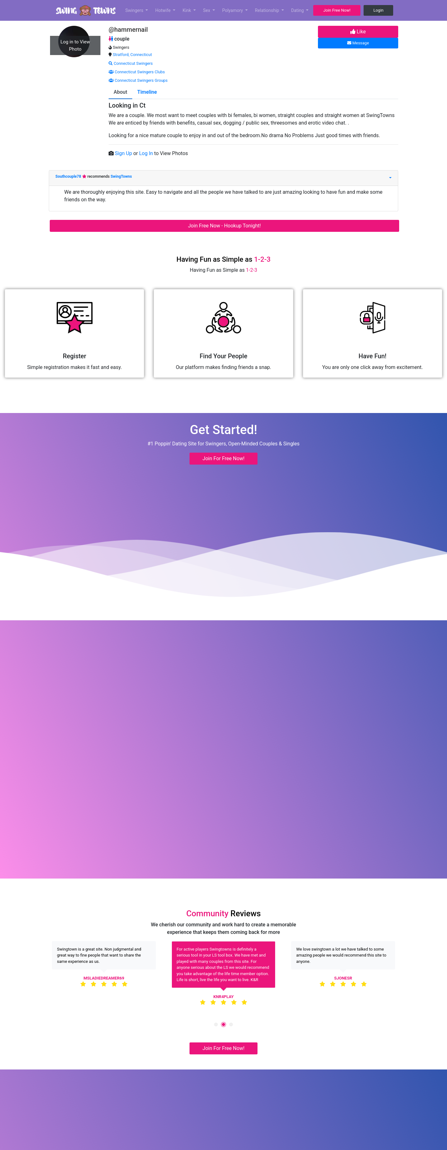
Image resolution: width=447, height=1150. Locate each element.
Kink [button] (187, 10)
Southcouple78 (68, 176)
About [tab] (120, 92)
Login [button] (378, 10)
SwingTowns (121, 176)
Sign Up (124, 153)
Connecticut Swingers (131, 63)
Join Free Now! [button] (336, 10)
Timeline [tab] (147, 92)
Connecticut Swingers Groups (138, 80)
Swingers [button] (134, 10)
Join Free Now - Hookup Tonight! (224, 226)
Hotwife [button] (163, 10)
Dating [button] (298, 10)
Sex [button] (207, 10)
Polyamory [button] (233, 10)
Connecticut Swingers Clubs (137, 72)
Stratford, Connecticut (132, 54)
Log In (146, 153)
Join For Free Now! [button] (223, 458)
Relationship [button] (267, 10)
